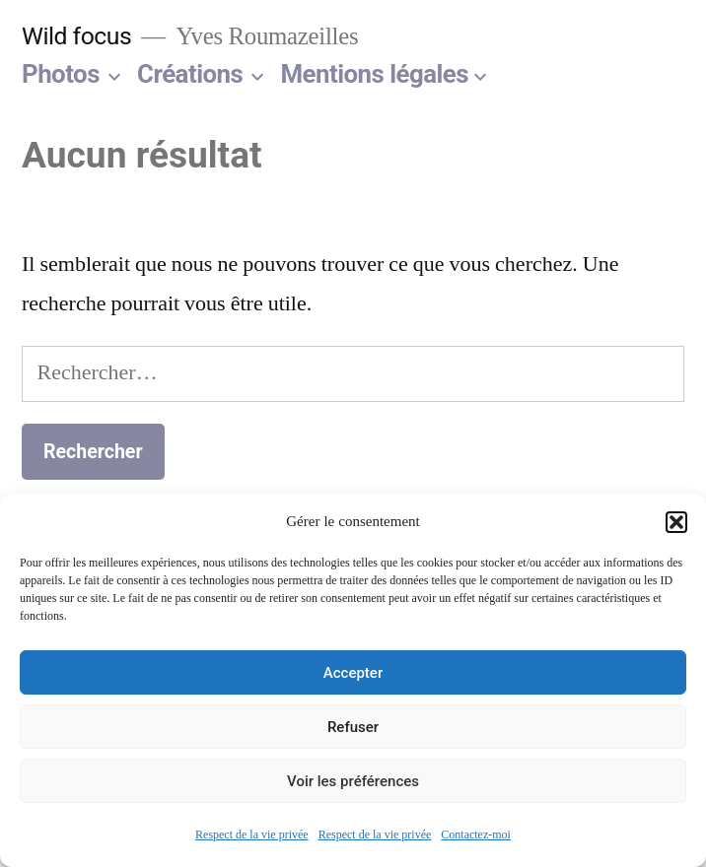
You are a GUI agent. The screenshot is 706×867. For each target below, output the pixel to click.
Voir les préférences (353, 781)
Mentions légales (374, 74)
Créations (190, 74)
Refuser (353, 727)
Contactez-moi (476, 835)
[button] (676, 522)
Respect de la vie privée (252, 835)
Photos (61, 74)
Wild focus (76, 36)
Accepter (353, 673)
